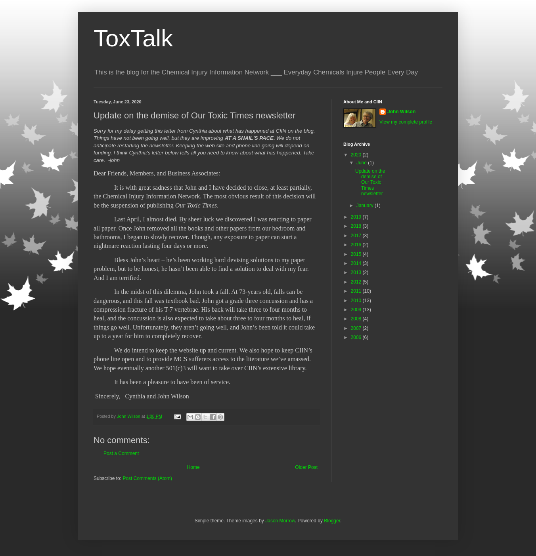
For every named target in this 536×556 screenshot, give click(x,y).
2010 (357, 300)
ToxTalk (133, 38)
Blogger (332, 521)
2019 (357, 217)
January (365, 205)
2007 (357, 328)
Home (193, 467)
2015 (357, 254)
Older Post (306, 467)
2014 (357, 263)
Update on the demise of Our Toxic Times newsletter (370, 182)
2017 (357, 235)
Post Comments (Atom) (147, 478)
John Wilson (401, 111)
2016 (357, 245)
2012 (357, 282)
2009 (357, 309)
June (362, 163)
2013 (357, 272)
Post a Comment (121, 453)
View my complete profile (405, 122)
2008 (357, 319)
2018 (357, 226)
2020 (357, 155)
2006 (357, 337)
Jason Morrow (280, 521)
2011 (357, 291)
